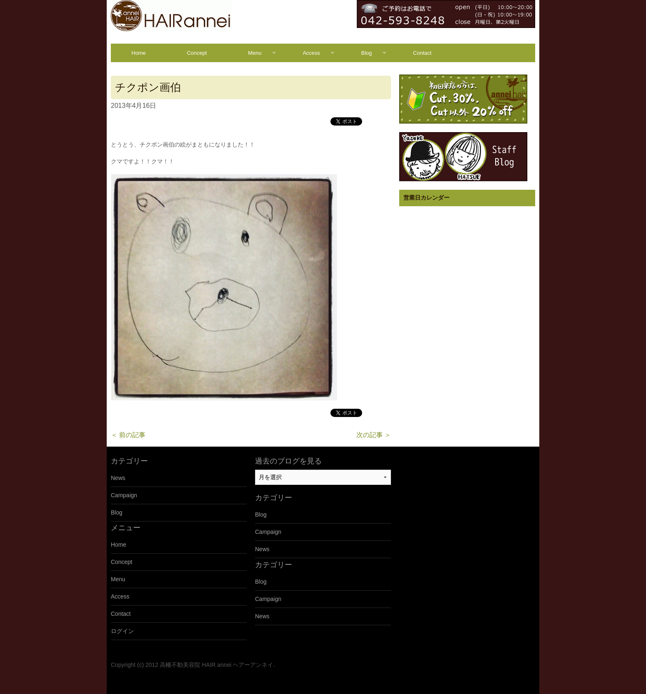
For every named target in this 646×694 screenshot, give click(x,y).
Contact (422, 53)
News (118, 478)
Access (311, 53)
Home (138, 53)
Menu (255, 53)
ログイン (122, 631)
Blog (366, 53)
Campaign (124, 495)
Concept (197, 53)
